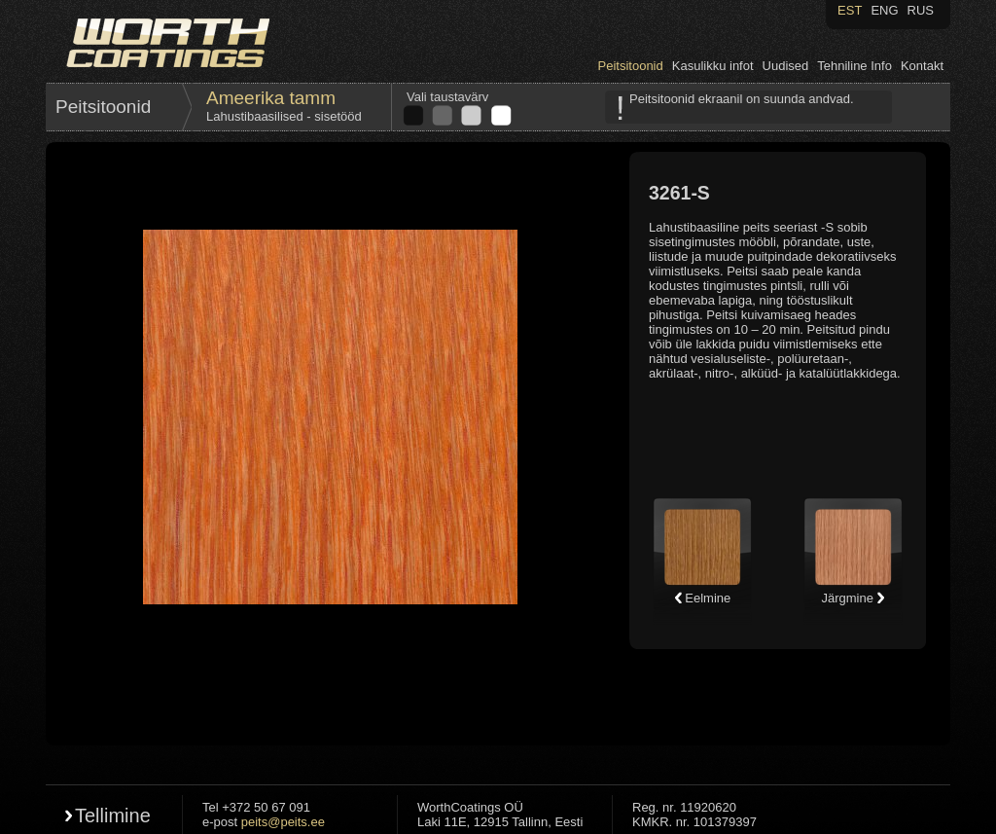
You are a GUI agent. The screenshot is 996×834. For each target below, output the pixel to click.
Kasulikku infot (713, 65)
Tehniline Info (854, 65)
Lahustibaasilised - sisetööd (284, 116)
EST (849, 10)
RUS (920, 10)
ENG (884, 10)
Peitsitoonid (630, 65)
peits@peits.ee (283, 822)
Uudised (786, 65)
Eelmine (702, 598)
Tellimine (113, 815)
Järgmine (852, 598)
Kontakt (922, 65)
